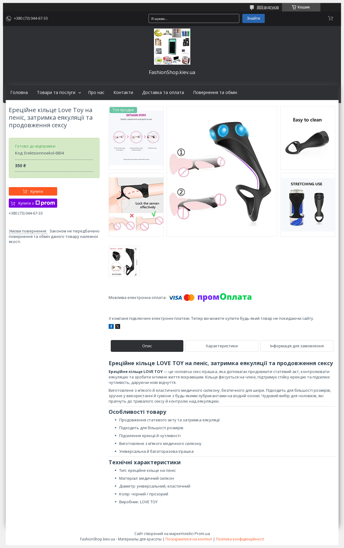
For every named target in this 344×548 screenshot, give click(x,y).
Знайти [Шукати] (253, 18)
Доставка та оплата (163, 92)
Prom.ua (202, 533)
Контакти (123, 92)
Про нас (96, 92)
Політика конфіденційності (240, 539)
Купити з (36, 203)
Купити (36, 191)
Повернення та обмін (215, 92)
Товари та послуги (56, 92)
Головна (19, 92)
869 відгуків (268, 7)
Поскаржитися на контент (188, 539)
